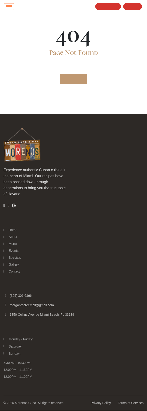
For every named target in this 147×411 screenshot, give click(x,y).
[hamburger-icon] (9, 6)
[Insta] (8, 206)
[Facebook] (4, 206)
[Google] (14, 205)
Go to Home (73, 79)
